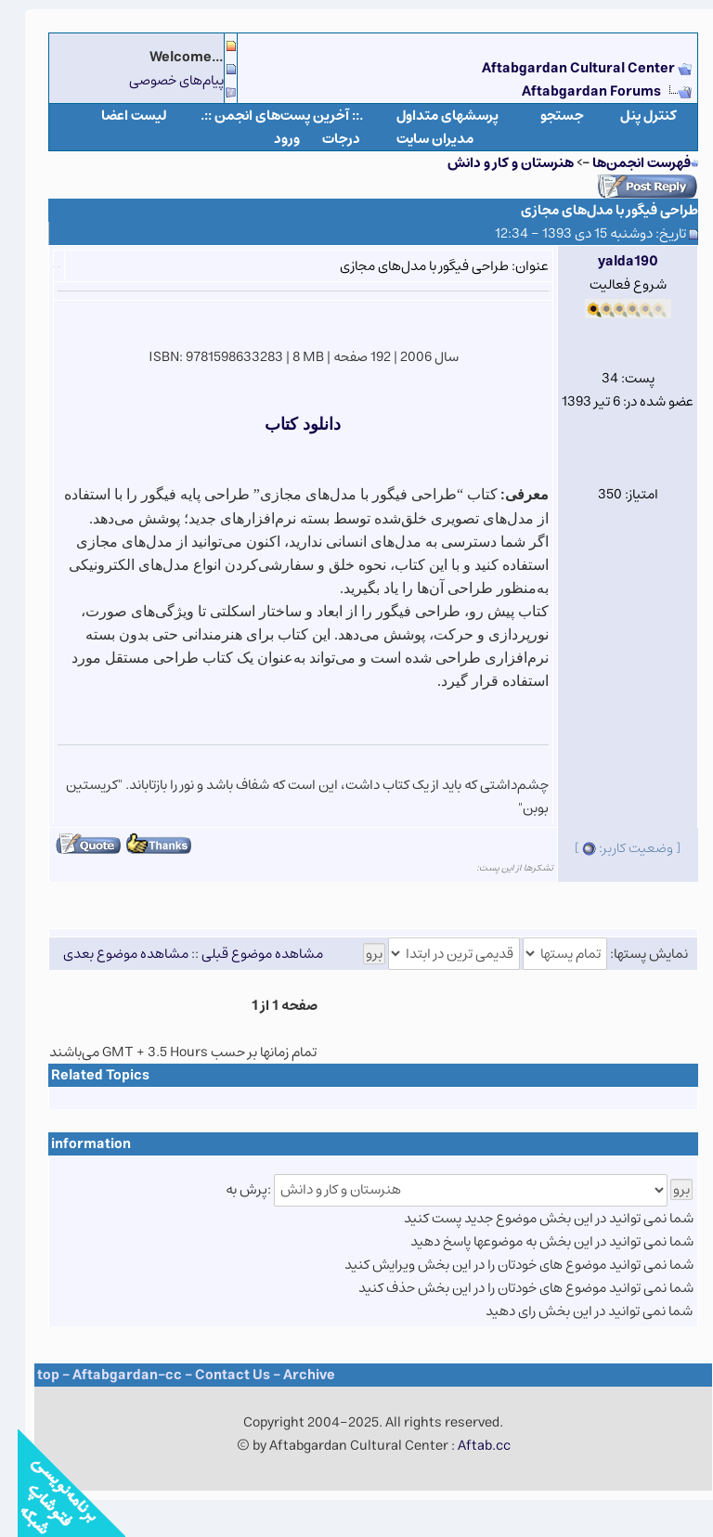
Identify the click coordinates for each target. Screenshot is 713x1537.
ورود (269, 138)
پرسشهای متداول (430, 115)
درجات (324, 138)
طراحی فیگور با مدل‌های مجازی (592, 210)
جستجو (544, 115)
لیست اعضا (116, 115)
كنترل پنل (631, 115)
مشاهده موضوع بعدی (108, 953)
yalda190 (610, 261)
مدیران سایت (417, 138)
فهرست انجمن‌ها (624, 162)
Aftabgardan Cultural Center (562, 68)
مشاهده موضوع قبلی (244, 953)
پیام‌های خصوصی (158, 80)
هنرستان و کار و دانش (493, 162)
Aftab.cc (466, 1445)
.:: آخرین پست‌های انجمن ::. (264, 115)
